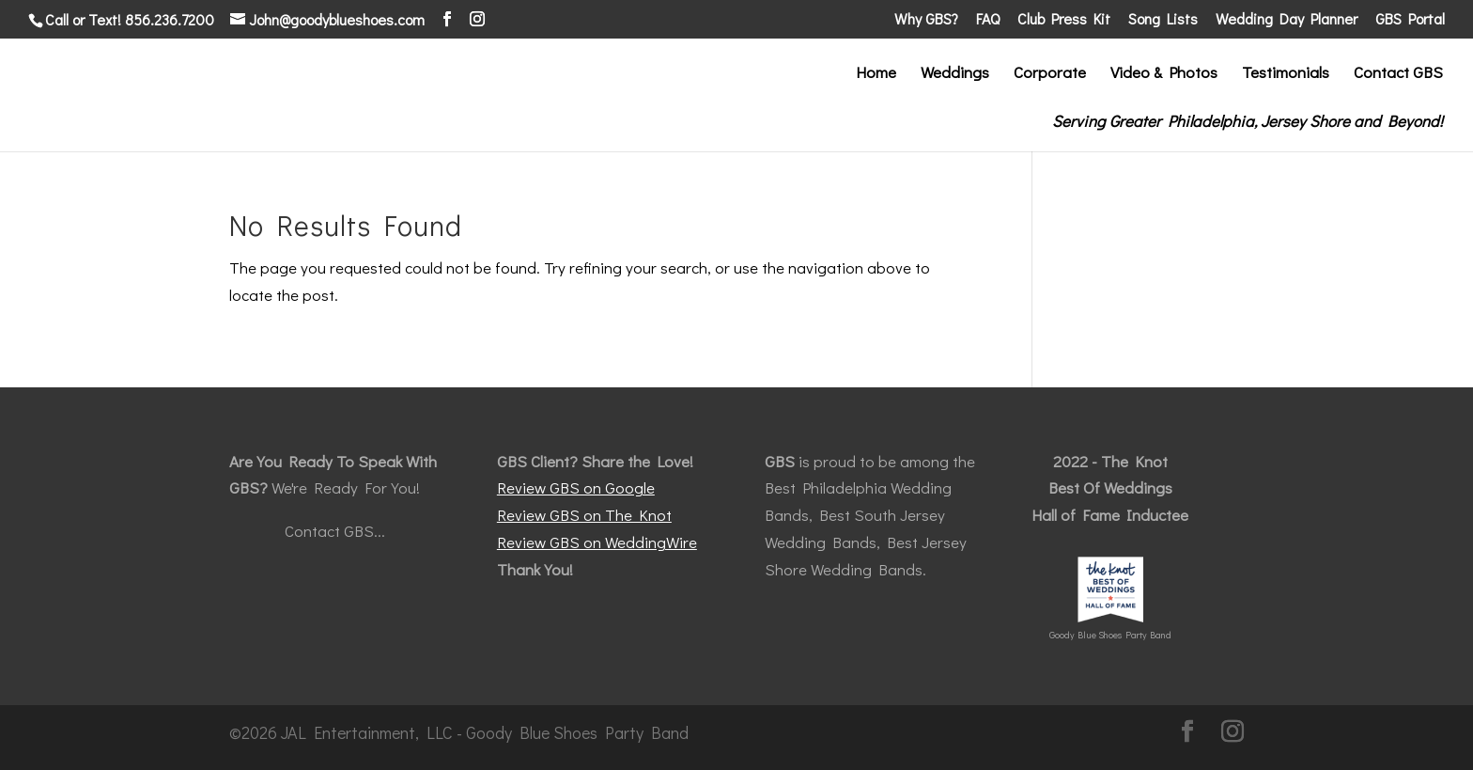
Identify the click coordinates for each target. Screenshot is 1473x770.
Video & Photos (1163, 74)
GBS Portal (1410, 19)
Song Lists (1163, 19)
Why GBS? (926, 19)
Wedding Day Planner (1286, 19)
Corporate (1050, 74)
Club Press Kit (1063, 19)
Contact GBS (1398, 74)
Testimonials (1285, 74)
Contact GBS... (335, 531)
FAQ (988, 19)
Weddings (955, 74)
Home (876, 74)
